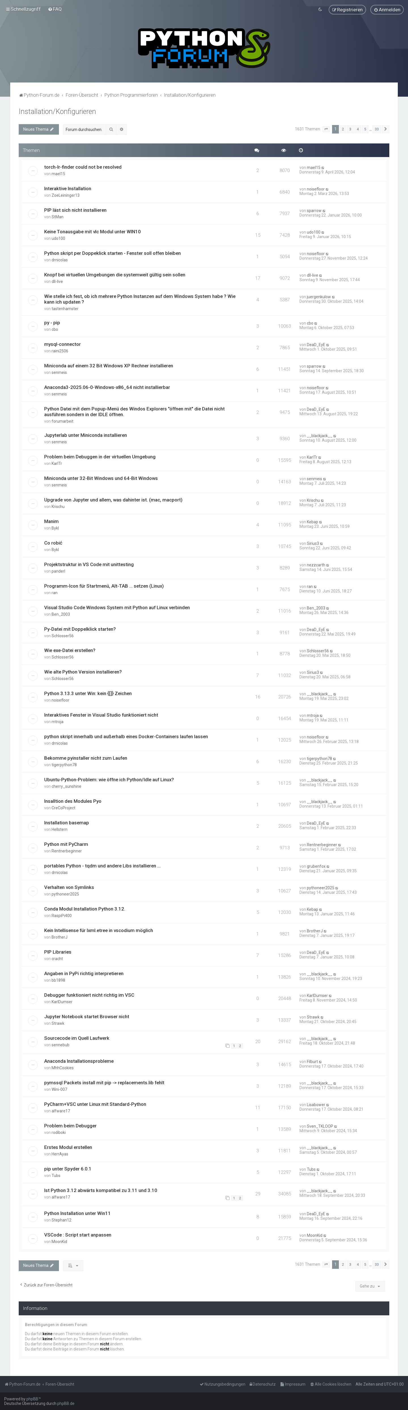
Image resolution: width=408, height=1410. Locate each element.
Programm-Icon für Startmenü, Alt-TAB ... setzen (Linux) (104, 585)
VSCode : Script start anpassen (77, 1234)
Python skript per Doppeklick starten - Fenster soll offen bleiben (112, 253)
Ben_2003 (61, 613)
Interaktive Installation (67, 188)
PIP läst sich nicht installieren (75, 210)
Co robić (53, 542)
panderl (58, 570)
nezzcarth (316, 564)
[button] (326, 129)
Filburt (312, 1061)
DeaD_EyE (316, 344)
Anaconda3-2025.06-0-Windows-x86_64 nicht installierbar (107, 386)
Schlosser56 (63, 635)
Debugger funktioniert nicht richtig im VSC (89, 994)
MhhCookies (63, 1067)
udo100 (58, 238)
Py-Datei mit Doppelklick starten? (80, 628)
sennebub (60, 1044)
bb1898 (58, 979)
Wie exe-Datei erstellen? (69, 650)
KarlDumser (62, 1001)
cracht (57, 958)
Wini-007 (59, 1089)
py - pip (52, 322)
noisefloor (316, 189)
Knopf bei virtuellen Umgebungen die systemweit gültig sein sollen (114, 274)
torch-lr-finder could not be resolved (83, 167)
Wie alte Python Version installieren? (83, 671)
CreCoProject (63, 807)
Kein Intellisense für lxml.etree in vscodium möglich (98, 930)
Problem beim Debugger (70, 1125)
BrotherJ (59, 936)
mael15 (58, 173)
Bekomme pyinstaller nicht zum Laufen (85, 758)
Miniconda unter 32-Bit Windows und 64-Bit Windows (101, 477)
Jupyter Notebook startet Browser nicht (86, 1016)
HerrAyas (60, 1153)
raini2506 (60, 350)
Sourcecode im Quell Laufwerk (76, 1037)
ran (55, 592)
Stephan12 (61, 1219)
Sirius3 (313, 543)
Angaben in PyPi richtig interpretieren (84, 973)
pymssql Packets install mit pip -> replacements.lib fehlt (104, 1082)
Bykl (55, 527)
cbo (55, 329)
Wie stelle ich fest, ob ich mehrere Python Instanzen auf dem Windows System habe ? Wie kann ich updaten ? (139, 298)
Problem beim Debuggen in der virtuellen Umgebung (100, 456)
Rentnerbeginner (67, 850)
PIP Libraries (57, 951)
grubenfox (316, 865)
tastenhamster (65, 308)
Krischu (58, 506)
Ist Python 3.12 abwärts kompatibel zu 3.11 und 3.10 (100, 1190)
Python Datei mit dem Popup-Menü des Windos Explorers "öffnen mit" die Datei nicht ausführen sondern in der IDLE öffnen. (134, 411)
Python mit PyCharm (66, 844)
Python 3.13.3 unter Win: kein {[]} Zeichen (88, 693)
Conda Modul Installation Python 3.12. (84, 908)
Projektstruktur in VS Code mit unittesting (89, 564)
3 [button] (350, 128)
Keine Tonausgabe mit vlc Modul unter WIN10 (92, 231)
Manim (51, 521)
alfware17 (61, 1110)
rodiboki (59, 1132)
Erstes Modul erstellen (68, 1146)
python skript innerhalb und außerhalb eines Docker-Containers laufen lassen (126, 736)
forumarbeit (62, 420)
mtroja (57, 721)
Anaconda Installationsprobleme (79, 1060)
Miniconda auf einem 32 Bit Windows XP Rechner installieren (108, 365)
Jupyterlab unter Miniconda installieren (85, 434)
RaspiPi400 (62, 915)
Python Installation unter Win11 (77, 1213)
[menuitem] (54, 9)
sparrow (314, 210)
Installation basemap (66, 822)
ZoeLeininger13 (66, 195)
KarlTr (57, 463)
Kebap (312, 521)
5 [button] (365, 128)
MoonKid (59, 1241)
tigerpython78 (64, 764)
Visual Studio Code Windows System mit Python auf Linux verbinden (117, 607)
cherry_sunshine (66, 786)
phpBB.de (66, 1403)
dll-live (57, 281)
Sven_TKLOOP (320, 1125)
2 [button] (343, 128)
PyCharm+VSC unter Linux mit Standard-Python (95, 1103)
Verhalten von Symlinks (69, 887)
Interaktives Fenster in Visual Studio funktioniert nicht (101, 714)
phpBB (32, 1399)
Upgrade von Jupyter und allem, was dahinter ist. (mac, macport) (113, 499)
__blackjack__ (319, 435)
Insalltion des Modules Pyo (72, 801)
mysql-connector (62, 344)
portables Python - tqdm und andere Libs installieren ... (102, 865)
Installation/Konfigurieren (57, 111)
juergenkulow (319, 296)
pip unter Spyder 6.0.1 (68, 1168)
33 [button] (377, 128)
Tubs (56, 1175)
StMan (57, 216)
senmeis (59, 372)
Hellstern (59, 829)
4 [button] (358, 128)
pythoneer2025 (65, 893)
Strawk (58, 1023)
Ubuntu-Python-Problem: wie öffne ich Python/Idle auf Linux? (109, 779)
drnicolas (60, 259)
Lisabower (316, 1104)
